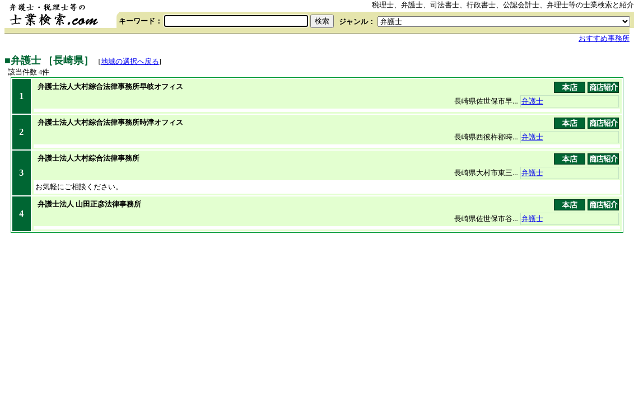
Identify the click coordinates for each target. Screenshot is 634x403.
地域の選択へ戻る (130, 61)
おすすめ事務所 (604, 38)
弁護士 (532, 101)
